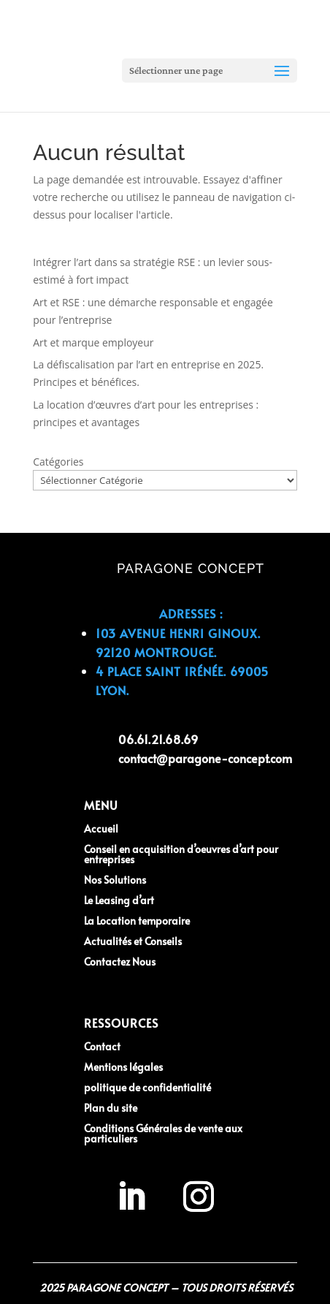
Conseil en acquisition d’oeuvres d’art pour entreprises (181, 854)
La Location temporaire (137, 921)
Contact (102, 1046)
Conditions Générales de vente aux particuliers (163, 1133)
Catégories (58, 462)
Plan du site (110, 1108)
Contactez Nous (120, 961)
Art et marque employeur (93, 342)
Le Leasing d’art (119, 900)
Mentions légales (123, 1067)
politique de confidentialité (147, 1087)
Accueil (101, 828)
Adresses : (191, 613)
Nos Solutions (115, 880)
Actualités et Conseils (133, 941)
